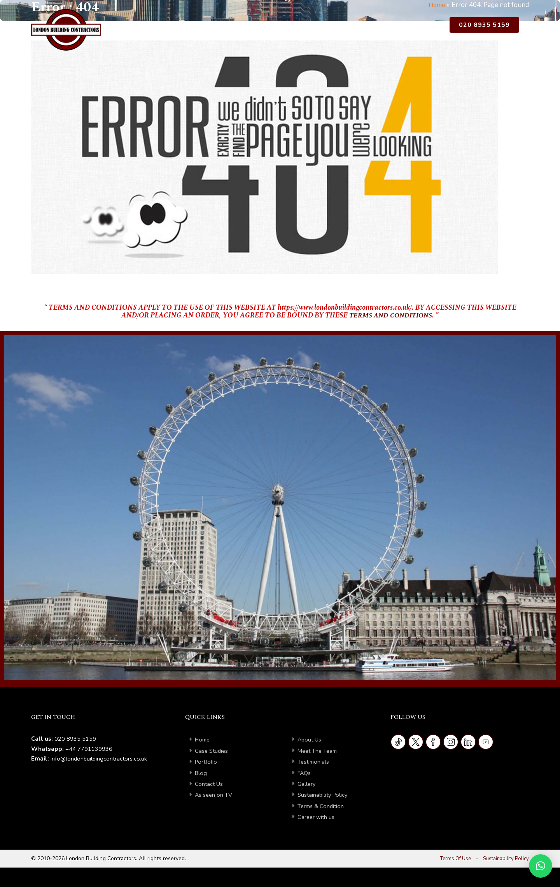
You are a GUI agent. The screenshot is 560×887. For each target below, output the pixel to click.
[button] (540, 866)
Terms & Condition (322, 806)
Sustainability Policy (324, 795)
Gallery (307, 784)
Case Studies (255, 28)
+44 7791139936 (88, 749)
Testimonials (314, 762)
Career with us (317, 817)
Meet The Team (319, 751)
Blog (332, 28)
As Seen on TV (417, 28)
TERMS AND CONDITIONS (390, 315)
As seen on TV (214, 795)
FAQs (305, 773)
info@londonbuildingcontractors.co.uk (100, 759)
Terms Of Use (451, 858)
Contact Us (365, 28)
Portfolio (300, 28)
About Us (201, 28)
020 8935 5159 (484, 26)
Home (168, 28)
